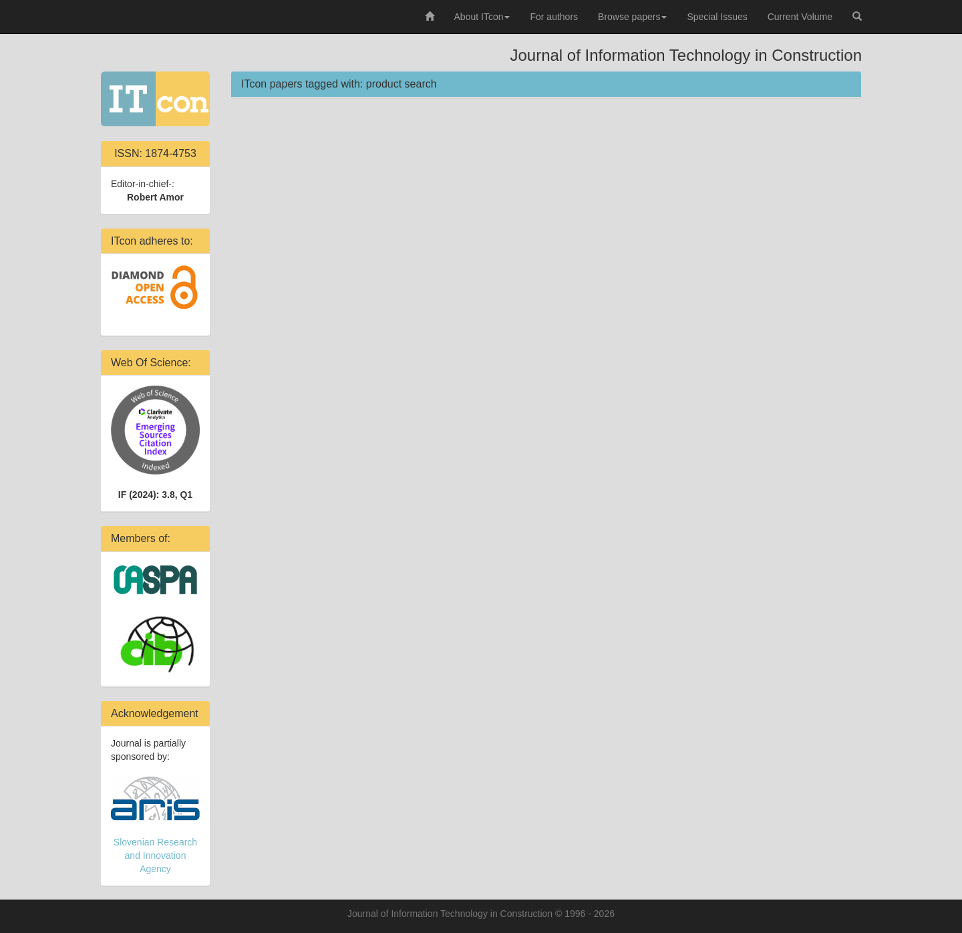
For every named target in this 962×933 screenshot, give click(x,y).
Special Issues (717, 16)
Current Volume (800, 16)
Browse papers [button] (632, 16)
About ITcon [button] (482, 16)
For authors (554, 16)
